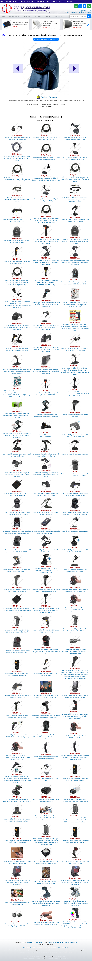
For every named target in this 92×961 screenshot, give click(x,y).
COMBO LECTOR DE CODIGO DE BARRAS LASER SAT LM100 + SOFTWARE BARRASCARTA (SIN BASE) (46, 283)
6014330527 (31, 1)
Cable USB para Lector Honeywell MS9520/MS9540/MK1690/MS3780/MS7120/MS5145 (17, 200)
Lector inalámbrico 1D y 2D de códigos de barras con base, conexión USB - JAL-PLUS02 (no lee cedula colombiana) (75, 394)
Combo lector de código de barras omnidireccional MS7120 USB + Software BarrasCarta (75, 610)
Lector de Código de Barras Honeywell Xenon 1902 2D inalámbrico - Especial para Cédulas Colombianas (46, 903)
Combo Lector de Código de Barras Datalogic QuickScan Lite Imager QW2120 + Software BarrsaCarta (16, 435)
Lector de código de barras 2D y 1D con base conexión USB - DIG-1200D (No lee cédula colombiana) (46, 349)
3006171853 (46, 1)
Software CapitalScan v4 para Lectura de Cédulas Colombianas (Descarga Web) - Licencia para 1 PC (75, 305)
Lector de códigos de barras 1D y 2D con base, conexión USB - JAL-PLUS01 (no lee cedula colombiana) (75, 262)
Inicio (3, 16)
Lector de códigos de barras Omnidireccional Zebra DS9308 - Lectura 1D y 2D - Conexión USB (46, 737)
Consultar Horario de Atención (67, 942)
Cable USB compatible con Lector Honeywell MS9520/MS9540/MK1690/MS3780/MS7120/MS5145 (75, 179)
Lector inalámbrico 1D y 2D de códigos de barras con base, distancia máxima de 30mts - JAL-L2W (17, 415)
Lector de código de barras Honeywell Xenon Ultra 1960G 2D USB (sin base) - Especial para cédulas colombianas (17, 737)
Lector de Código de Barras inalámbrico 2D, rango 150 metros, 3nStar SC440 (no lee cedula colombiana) (75, 716)
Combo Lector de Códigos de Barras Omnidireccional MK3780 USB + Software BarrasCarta (46, 818)
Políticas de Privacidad (29, 948)
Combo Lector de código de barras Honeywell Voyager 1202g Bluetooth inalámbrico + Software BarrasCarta (75, 757)
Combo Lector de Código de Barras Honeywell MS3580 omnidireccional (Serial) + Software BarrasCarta (75, 882)
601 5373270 (39, 942)
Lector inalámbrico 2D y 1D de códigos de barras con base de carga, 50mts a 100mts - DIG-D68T (17, 475)
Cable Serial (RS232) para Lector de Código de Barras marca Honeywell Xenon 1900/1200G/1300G (75, 200)
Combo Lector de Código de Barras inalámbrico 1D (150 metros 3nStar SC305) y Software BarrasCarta (75, 652)
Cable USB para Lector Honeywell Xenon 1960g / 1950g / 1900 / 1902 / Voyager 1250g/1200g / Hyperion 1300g (17, 283)
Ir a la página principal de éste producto (46, 39)
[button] (88, 24)
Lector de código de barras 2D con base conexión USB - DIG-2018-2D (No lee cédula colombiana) (46, 371)
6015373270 (22, 1)
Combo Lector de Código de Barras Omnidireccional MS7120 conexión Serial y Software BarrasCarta (17, 757)
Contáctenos (69, 1)
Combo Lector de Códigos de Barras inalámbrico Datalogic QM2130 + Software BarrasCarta (75, 903)
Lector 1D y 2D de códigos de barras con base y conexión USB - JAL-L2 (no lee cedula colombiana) (46, 305)
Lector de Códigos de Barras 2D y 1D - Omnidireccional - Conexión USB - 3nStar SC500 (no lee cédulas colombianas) (75, 820)
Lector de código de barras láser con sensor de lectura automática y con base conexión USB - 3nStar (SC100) (17, 371)
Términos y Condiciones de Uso (47, 948)
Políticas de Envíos (63, 948)
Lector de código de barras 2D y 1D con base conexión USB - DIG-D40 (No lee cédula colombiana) (46, 241)
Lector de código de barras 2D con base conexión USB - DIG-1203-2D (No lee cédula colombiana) (17, 327)
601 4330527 (30, 942)
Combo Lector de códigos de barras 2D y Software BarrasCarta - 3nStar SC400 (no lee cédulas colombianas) (75, 631)
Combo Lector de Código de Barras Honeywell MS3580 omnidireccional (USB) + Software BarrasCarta (17, 882)
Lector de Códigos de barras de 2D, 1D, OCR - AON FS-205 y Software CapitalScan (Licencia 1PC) (17, 610)
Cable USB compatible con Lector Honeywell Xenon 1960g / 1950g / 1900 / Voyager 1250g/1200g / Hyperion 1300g (46, 220)
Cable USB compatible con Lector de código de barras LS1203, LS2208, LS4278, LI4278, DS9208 (17, 158)
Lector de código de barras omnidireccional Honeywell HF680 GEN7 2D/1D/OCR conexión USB (46, 652)
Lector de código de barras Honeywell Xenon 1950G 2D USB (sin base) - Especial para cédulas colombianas (46, 610)
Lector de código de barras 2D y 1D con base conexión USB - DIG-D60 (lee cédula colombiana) (46, 327)
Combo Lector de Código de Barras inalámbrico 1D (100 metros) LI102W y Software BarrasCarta (46, 570)
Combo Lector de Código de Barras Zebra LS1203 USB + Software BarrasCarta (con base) (46, 475)
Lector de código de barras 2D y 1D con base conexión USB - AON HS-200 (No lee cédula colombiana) (46, 262)
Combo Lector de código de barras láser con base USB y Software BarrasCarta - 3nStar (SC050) (75, 241)
